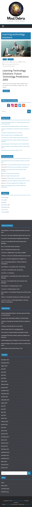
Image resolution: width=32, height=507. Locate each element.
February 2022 (4, 384)
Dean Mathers (7, 62)
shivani (3, 297)
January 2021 (4, 424)
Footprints (11, 273)
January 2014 (4, 446)
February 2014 (4, 443)
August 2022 (4, 366)
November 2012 (5, 458)
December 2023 (5, 359)
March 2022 (4, 381)
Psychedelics (4, 204)
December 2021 (5, 390)
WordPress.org (5, 491)
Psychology (4, 207)
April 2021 (3, 415)
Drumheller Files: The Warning (17, 267)
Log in (2, 482)
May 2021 (3, 412)
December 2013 (5, 449)
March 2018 (4, 430)
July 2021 (3, 406)
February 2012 (4, 464)
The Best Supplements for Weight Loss (16, 183)
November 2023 (5, 362)
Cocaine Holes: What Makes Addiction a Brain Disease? (14, 126)
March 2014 (4, 440)
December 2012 (5, 455)
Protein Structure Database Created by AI (18, 167)
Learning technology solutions (9, 66)
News (2, 202)
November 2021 (5, 393)
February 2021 (4, 421)
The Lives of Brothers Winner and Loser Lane (18, 164)
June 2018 (3, 427)
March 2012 (4, 461)
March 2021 (4, 418)
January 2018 (4, 433)
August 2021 (4, 403)
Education (3, 197)
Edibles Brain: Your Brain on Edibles (17, 178)
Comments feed (5, 488)
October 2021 (4, 396)
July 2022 (3, 369)
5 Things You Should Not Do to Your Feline (11, 132)
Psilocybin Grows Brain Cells (12, 176)
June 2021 (3, 409)
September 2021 (5, 399)
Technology (10, 59)
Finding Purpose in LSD (16, 286)
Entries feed (4, 485)
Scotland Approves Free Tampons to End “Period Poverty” (15, 144)
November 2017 (5, 437)
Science (4, 59)
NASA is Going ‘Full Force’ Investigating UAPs (12, 135)
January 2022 (4, 387)
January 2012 (4, 467)
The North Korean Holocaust (12, 173)
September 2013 (5, 452)
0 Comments (22, 62)
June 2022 (3, 372)
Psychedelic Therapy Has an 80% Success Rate (18, 297)
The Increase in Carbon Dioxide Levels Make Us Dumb (14, 137)
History (3, 200)
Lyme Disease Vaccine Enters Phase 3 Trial (11, 150)
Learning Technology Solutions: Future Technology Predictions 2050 (16, 75)
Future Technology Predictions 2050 (11, 64)
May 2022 (3, 375)
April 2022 (3, 378)
